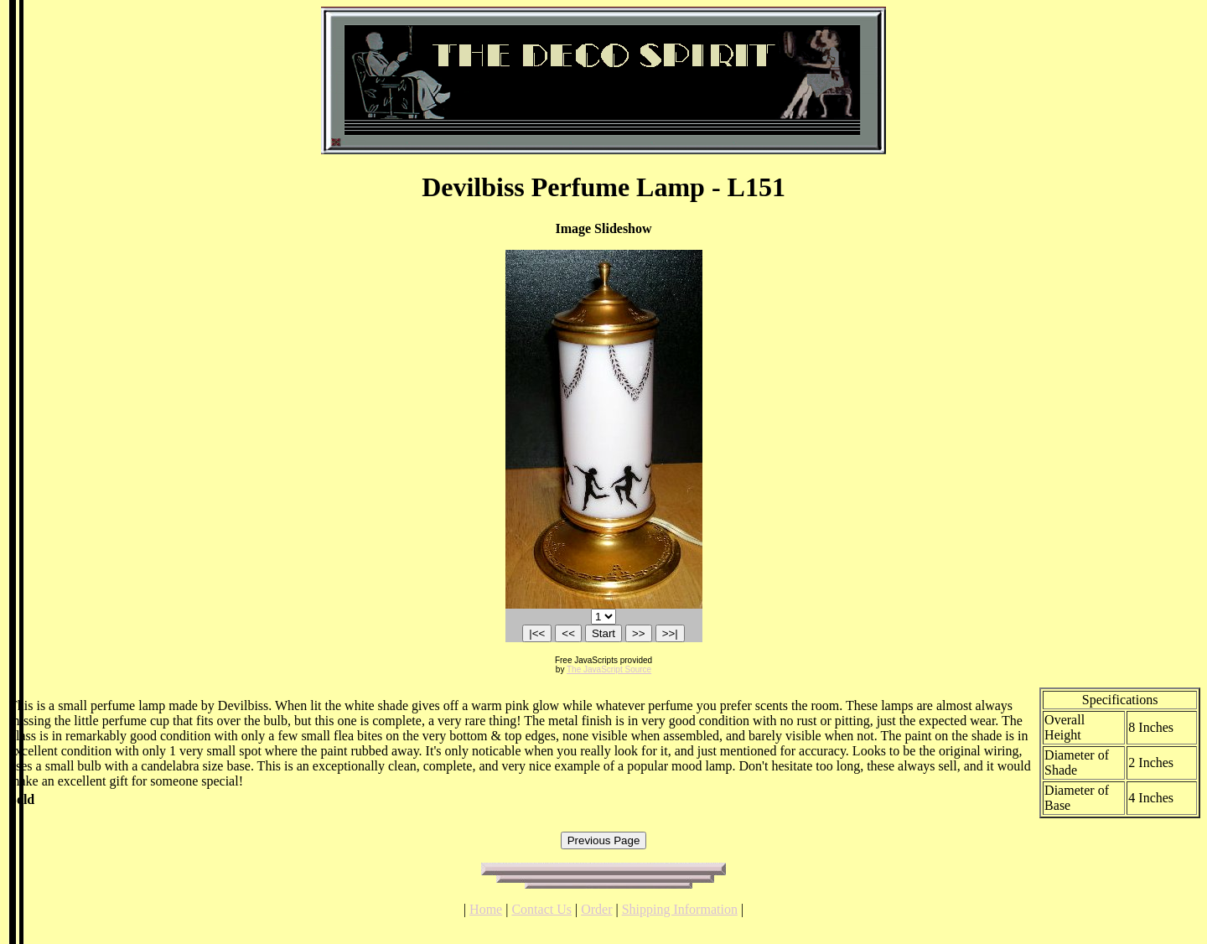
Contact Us (541, 909)
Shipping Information (680, 909)
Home (485, 909)
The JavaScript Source (609, 669)
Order (596, 909)
